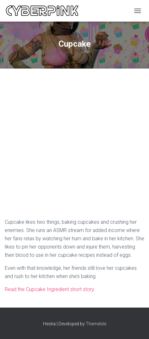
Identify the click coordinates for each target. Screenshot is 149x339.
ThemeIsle (96, 323)
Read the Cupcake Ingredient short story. (50, 289)
